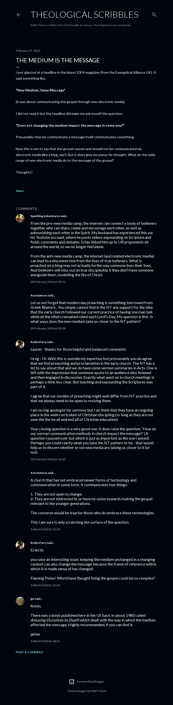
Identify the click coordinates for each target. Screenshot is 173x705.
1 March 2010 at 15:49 (45, 585)
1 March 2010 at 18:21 (45, 641)
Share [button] (20, 191)
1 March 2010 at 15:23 (45, 529)
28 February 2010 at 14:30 (47, 459)
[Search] (154, 13)
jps (32, 599)
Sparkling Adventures (45, 216)
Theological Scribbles (84, 14)
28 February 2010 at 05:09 (47, 328)
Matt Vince (98, 691)
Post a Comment (29, 652)
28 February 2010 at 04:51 (47, 282)
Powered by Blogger (86, 682)
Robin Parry (38, 342)
